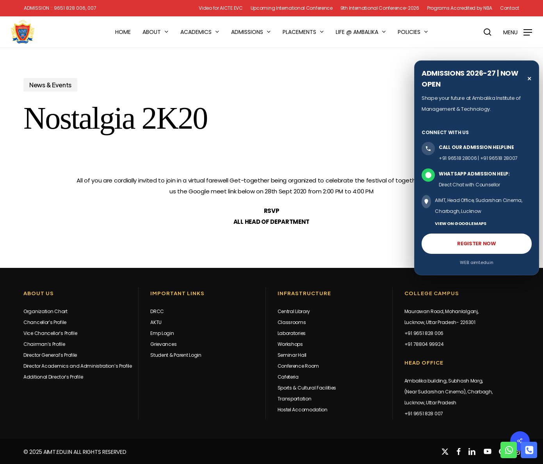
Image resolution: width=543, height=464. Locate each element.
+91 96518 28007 (499, 158)
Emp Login (162, 333)
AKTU (156, 322)
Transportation (295, 398)
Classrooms (292, 322)
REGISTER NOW (476, 243)
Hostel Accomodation (303, 409)
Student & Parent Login (175, 355)
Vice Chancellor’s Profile (50, 333)
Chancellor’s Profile (44, 322)
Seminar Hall (292, 355)
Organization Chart (45, 311)
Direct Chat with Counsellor (469, 184)
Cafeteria (288, 377)
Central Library (294, 311)
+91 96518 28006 (458, 158)
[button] (517, 32)
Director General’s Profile (50, 355)
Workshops (290, 344)
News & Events (50, 85)
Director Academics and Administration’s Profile (77, 366)
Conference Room (298, 366)
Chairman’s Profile (44, 344)
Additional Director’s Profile (53, 377)
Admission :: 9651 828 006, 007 (60, 8)
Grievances (163, 344)
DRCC (157, 311)
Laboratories (292, 333)
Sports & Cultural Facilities (307, 387)
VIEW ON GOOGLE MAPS (460, 223)
